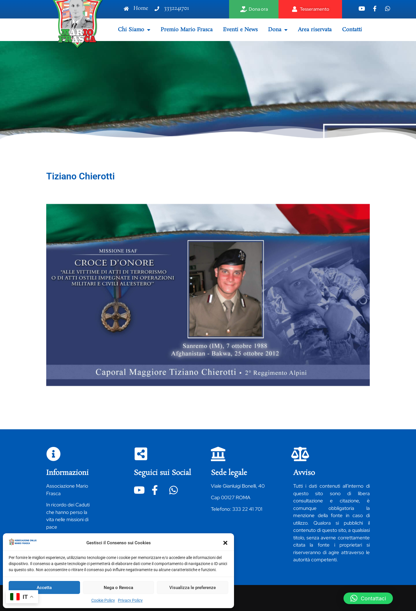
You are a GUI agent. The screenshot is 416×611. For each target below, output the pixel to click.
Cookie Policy (103, 600)
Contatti (352, 30)
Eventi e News (240, 30)
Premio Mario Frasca (187, 30)
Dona (277, 29)
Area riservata (315, 30)
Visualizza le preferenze (192, 587)
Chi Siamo (134, 29)
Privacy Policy (130, 600)
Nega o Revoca (118, 587)
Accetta (44, 587)
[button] (225, 543)
